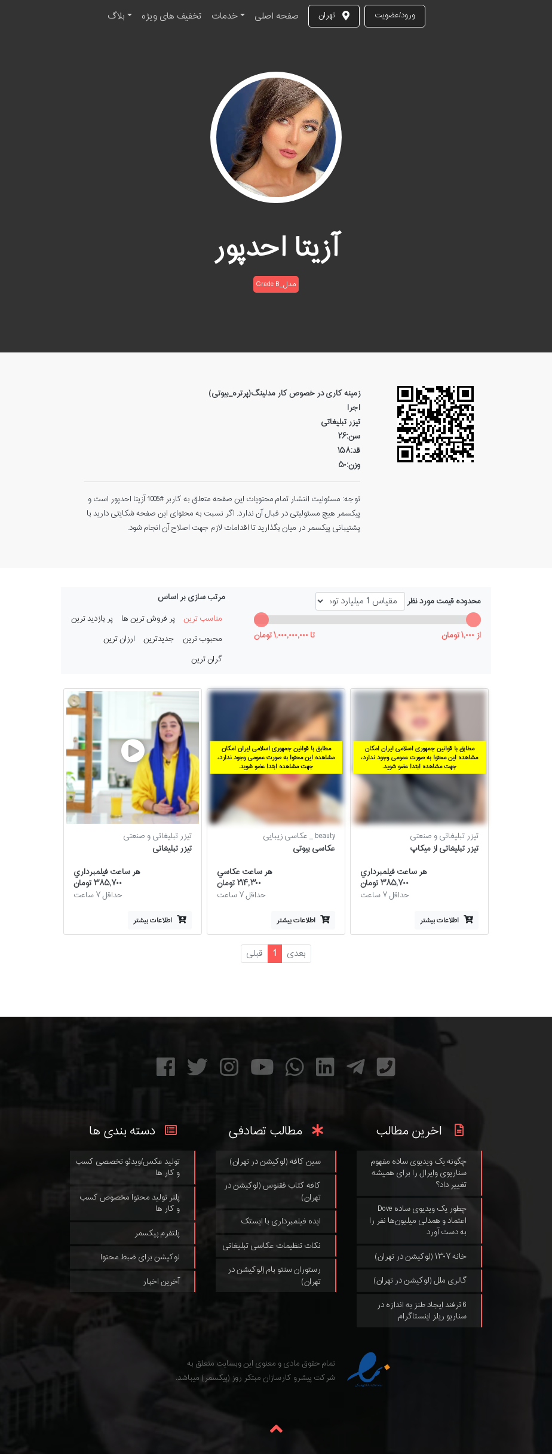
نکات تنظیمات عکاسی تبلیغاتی (271, 1245)
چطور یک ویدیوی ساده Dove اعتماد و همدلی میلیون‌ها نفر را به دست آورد (418, 1220)
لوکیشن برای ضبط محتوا (140, 1257)
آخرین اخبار (161, 1281)
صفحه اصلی (276, 16)
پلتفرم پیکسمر (157, 1233)
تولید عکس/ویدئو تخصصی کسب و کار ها (127, 1167)
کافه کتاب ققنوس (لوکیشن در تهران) (272, 1191)
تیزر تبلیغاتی (172, 849)
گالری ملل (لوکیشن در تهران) (420, 1280)
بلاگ (116, 16)
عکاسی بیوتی (314, 849)
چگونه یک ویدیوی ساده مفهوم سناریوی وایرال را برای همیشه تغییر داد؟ (419, 1173)
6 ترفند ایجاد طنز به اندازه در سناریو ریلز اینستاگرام (422, 1310)
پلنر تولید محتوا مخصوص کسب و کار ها (129, 1203)
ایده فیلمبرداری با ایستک (281, 1221)
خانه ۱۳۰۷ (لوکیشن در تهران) (421, 1256)
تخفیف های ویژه (172, 16)
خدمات (224, 16)
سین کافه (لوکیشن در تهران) (275, 1161)
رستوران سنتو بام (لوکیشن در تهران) (274, 1275)
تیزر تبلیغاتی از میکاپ (444, 849)
